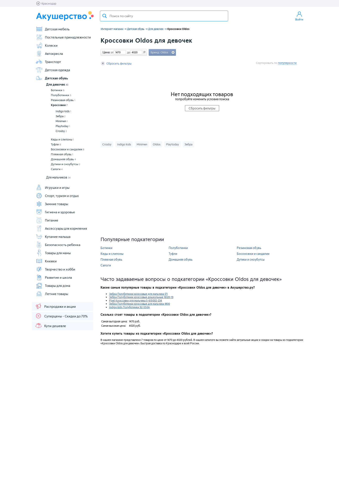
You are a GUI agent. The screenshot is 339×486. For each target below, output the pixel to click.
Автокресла (49, 53)
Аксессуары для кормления (61, 228)
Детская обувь (52, 78)
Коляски (47, 45)
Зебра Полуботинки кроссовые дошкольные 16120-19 (141, 296)
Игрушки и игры (52, 187)
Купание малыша (53, 236)
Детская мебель (53, 29)
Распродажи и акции (55, 306)
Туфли (56, 144)
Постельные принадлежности (63, 37)
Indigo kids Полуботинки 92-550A (129, 307)
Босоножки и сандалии (67, 149)
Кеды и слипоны (62, 139)
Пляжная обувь (62, 154)
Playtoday (63, 126)
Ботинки (57, 90)
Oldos (156, 144)
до (128, 52)
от (112, 52)
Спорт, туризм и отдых (57, 195)
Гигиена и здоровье (55, 212)
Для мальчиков (58, 177)
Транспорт (48, 61)
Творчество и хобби (55, 269)
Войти (299, 16)
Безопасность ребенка (58, 244)
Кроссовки (59, 105)
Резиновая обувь (63, 100)
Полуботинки (61, 95)
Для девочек (57, 84)
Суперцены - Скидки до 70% (61, 315)
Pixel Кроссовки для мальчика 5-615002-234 (135, 300)
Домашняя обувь (63, 159)
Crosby (61, 131)
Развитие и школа (54, 277)
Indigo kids (63, 111)
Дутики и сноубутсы (65, 164)
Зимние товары (52, 203)
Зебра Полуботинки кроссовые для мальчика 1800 (139, 303)
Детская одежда (53, 69)
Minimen (62, 121)
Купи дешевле (50, 325)
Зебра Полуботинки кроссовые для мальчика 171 (138, 293)
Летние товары (52, 293)
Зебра (61, 116)
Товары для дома (53, 285)
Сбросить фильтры (116, 63)
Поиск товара (104, 16)
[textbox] (164, 16)
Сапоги (57, 169)
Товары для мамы (53, 252)
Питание (47, 220)
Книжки (46, 261)
